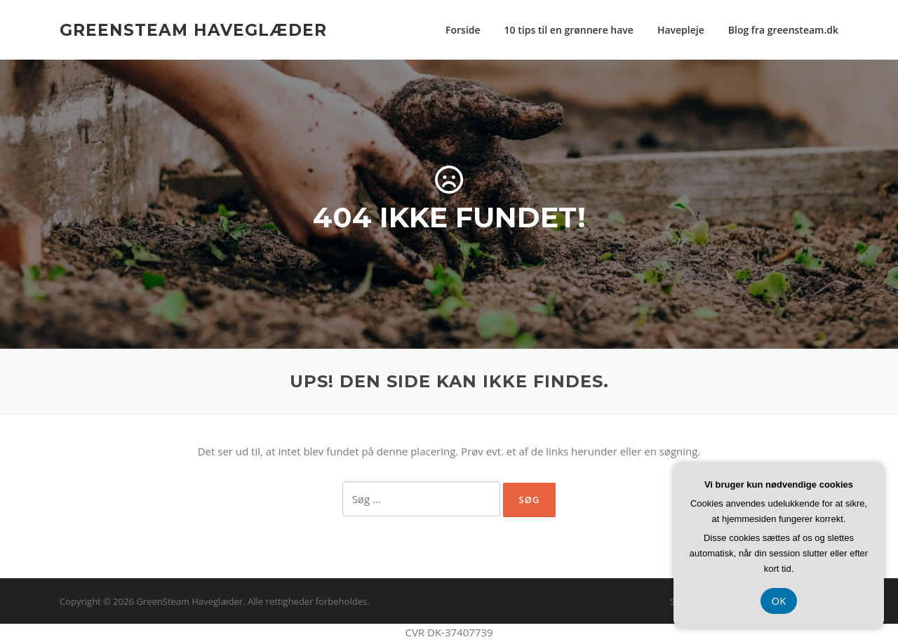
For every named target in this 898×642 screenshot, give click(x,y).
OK (779, 601)
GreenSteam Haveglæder (193, 29)
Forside (463, 29)
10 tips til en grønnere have (569, 29)
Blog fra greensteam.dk (783, 29)
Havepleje (680, 29)
